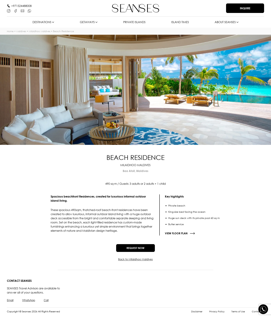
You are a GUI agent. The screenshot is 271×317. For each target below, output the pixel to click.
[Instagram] (8, 11)
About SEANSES (225, 22)
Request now (135, 249)
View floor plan (176, 233)
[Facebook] (15, 11)
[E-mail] (22, 11)
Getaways (87, 22)
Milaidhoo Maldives (41, 31)
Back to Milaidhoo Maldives (135, 261)
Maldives (22, 31)
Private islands (134, 22)
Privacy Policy (215, 313)
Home (10, 31)
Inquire (245, 8)
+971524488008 (21, 6)
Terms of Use (237, 313)
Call (47, 302)
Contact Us (257, 313)
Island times (180, 22)
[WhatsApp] (29, 11)
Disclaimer (194, 313)
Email (10, 302)
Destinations (41, 22)
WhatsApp (30, 302)
